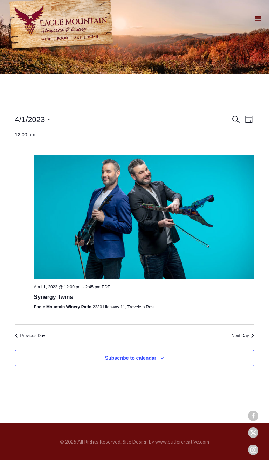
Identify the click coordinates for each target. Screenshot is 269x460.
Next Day (243, 335)
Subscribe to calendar (130, 358)
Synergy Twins (53, 297)
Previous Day (30, 335)
